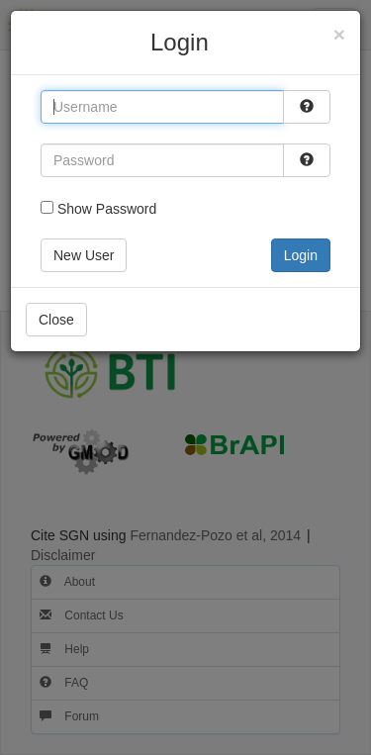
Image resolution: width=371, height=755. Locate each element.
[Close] (339, 34)
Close (56, 320)
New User (83, 255)
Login (301, 255)
